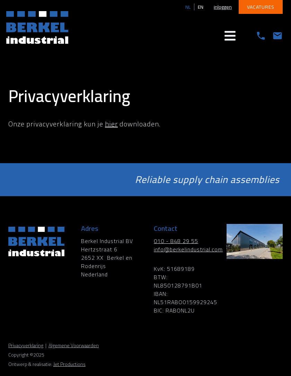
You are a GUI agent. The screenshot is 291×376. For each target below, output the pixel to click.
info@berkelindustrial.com (188, 249)
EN (200, 7)
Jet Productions (69, 364)
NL (188, 7)
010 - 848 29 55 (176, 241)
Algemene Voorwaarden (73, 345)
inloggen (223, 7)
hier (111, 123)
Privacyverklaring (25, 345)
